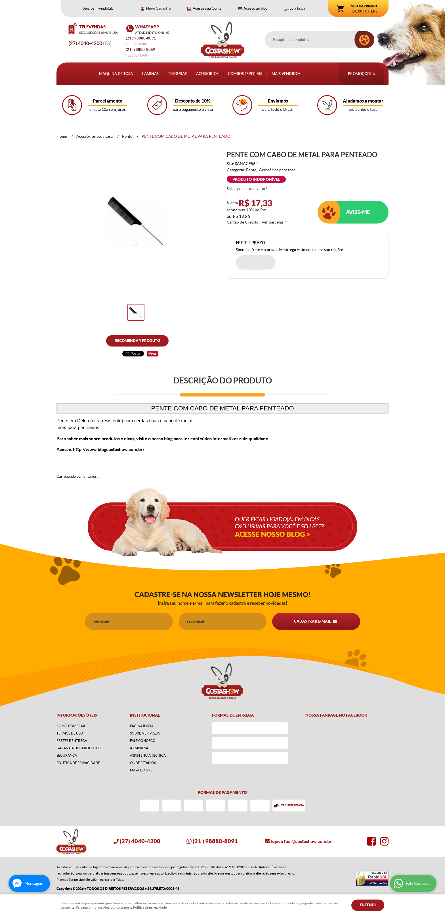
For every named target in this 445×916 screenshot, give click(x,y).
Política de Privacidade (78, 763)
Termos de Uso (69, 733)
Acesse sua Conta (207, 8)
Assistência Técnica (148, 755)
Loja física (297, 8)
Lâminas (150, 74)
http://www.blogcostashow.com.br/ (108, 449)
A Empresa (139, 748)
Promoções (359, 74)
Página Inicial (142, 726)
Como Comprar (70, 726)
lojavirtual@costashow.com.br (301, 841)
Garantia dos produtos (78, 748)
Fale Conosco (143, 740)
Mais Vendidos (286, 74)
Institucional (145, 715)
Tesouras (177, 74)
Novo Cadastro (158, 8)
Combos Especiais (245, 74)
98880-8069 (140, 49)
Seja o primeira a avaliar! (247, 189)
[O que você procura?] (364, 39)
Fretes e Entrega (71, 740)
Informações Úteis (76, 715)
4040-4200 (90, 43)
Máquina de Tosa (116, 74)
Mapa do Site (141, 770)
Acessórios (207, 74)
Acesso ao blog (256, 8)
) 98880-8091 (141, 38)
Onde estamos (143, 763)
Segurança (66, 755)
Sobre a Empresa (145, 733)
